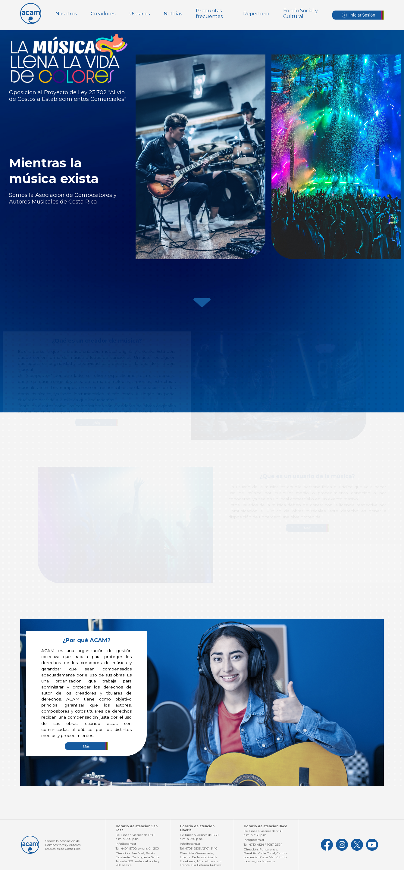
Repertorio (256, 14)
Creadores (103, 14)
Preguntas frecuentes (209, 13)
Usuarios (139, 14)
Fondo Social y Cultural (300, 13)
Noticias (173, 14)
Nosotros (66, 14)
